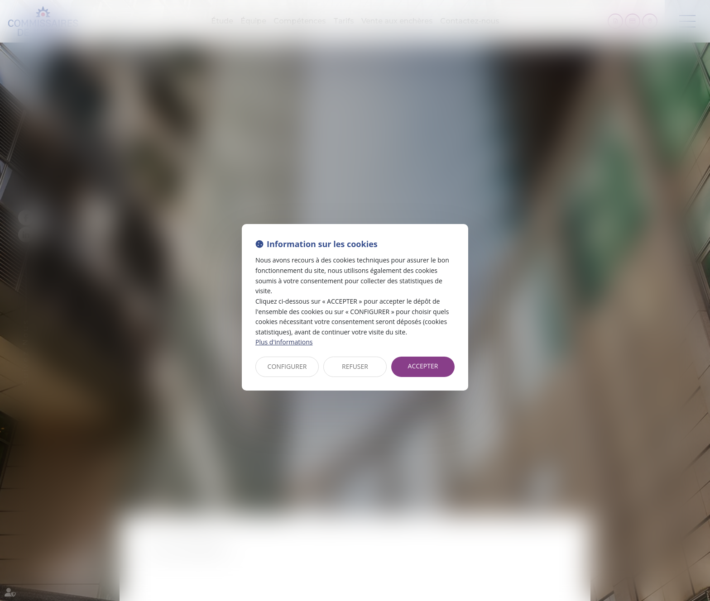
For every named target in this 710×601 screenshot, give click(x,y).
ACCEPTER (423, 366)
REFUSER (355, 366)
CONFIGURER (287, 366)
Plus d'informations (283, 342)
